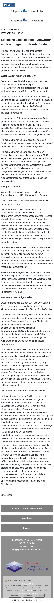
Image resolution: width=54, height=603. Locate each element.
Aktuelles (14, 29)
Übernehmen (15, 596)
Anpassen (40, 596)
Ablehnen (28, 596)
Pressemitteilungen (12, 32)
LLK (3, 29)
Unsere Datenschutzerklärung (35, 590)
